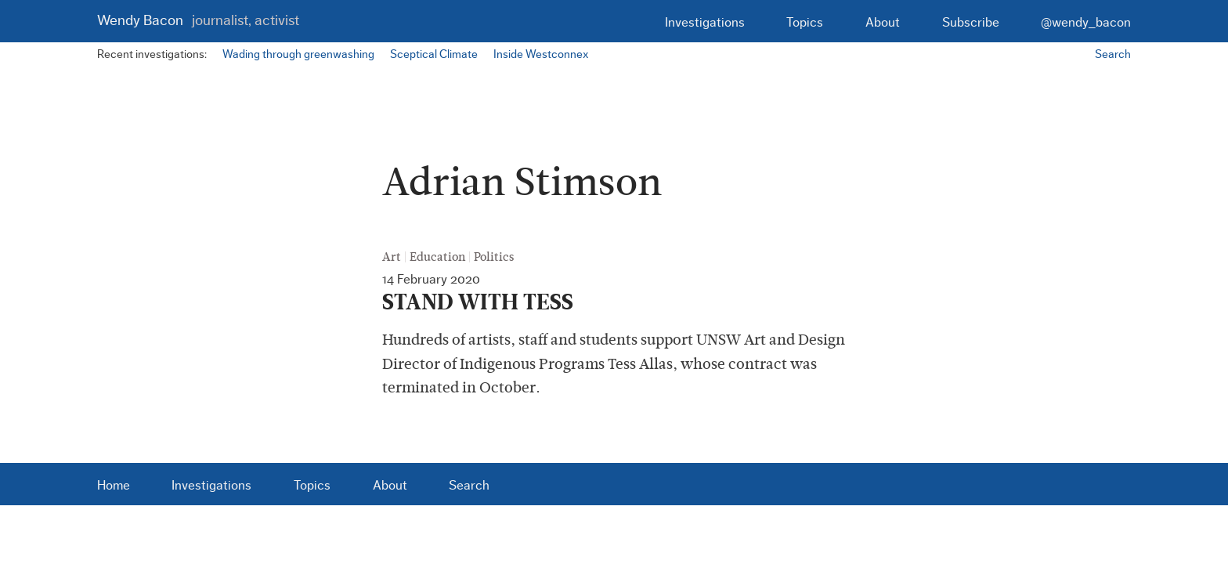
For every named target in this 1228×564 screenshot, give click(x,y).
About (882, 22)
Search (1113, 54)
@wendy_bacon (1086, 22)
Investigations (705, 22)
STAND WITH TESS (477, 302)
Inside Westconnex (540, 54)
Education (437, 257)
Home (113, 485)
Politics (494, 257)
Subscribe (970, 22)
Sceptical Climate (434, 54)
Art (391, 257)
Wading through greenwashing (298, 54)
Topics (804, 22)
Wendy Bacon (198, 20)
